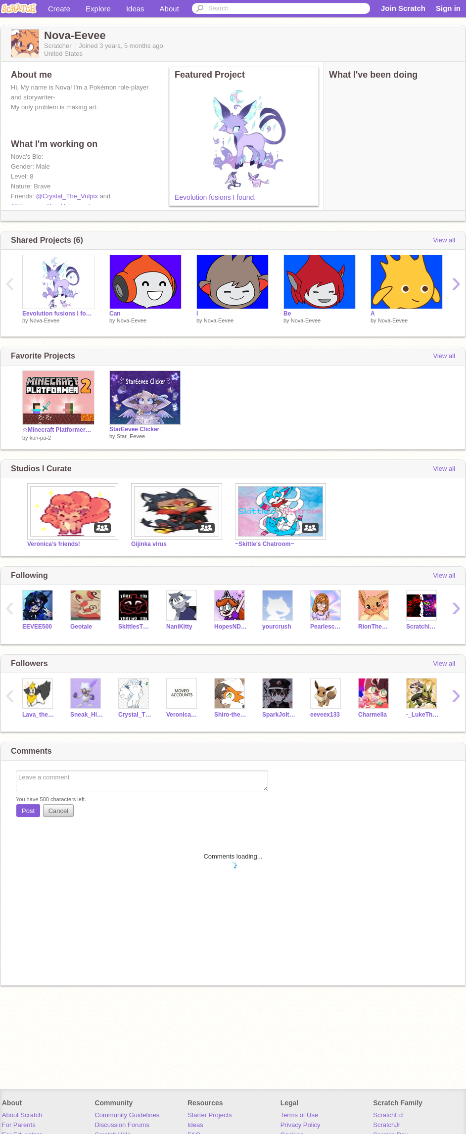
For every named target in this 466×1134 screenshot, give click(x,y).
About (169, 8)
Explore (98, 8)
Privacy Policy (300, 1125)
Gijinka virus (149, 544)
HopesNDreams (230, 626)
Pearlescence (326, 626)
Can (115, 313)
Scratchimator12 (422, 626)
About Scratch (22, 1115)
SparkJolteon (278, 714)
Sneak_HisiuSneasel (86, 714)
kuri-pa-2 (40, 438)
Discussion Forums (121, 1125)
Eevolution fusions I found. (215, 197)
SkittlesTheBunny (134, 626)
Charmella (372, 714)
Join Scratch (403, 8)
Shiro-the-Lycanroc (230, 714)
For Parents (19, 1125)
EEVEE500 (37, 626)
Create (59, 8)
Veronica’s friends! (53, 544)
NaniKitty (179, 626)
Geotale (81, 626)
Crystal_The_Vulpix (134, 714)
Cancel (58, 811)
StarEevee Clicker (134, 429)
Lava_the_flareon (38, 714)
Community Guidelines (126, 1115)
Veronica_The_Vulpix (182, 714)
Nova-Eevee (45, 320)
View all (444, 240)
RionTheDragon (374, 626)
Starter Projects (209, 1115)
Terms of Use (299, 1115)
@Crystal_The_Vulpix (67, 196)
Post (28, 811)
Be (287, 313)
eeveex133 (325, 714)
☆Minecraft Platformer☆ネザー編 (58, 429)
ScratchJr (386, 1125)
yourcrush (276, 626)
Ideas (135, 8)
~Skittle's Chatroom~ (264, 544)
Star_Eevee (131, 436)
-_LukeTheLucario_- (422, 714)
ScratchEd (388, 1115)
